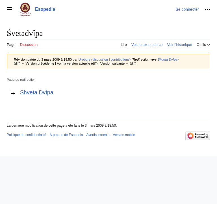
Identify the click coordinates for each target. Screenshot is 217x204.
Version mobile (124, 135)
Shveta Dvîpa (168, 59)
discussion (100, 59)
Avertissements (98, 135)
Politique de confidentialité (26, 135)
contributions (120, 59)
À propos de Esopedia (66, 135)
